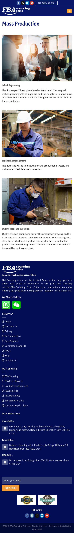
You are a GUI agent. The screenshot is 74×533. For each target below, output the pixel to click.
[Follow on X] (23, 3)
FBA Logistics (11, 390)
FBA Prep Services (13, 381)
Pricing (8, 331)
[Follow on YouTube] (32, 3)
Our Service (10, 326)
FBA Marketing (12, 395)
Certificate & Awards (15, 345)
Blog (6, 355)
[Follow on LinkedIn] (27, 3)
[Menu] (69, 11)
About (7, 321)
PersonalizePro (12, 336)
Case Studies (11, 341)
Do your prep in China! (16, 405)
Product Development (16, 385)
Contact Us (10, 360)
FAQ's (7, 350)
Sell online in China (14, 400)
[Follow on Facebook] (19, 3)
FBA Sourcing (11, 376)
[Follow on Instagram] (32, 515)
